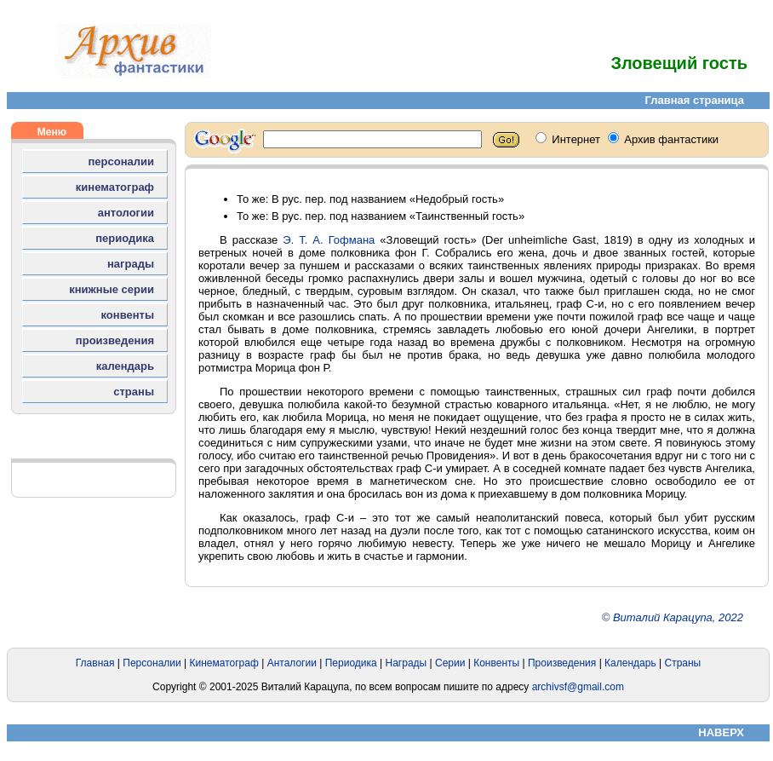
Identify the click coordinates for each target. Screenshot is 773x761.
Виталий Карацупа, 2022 (678, 617)
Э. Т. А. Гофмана (329, 239)
